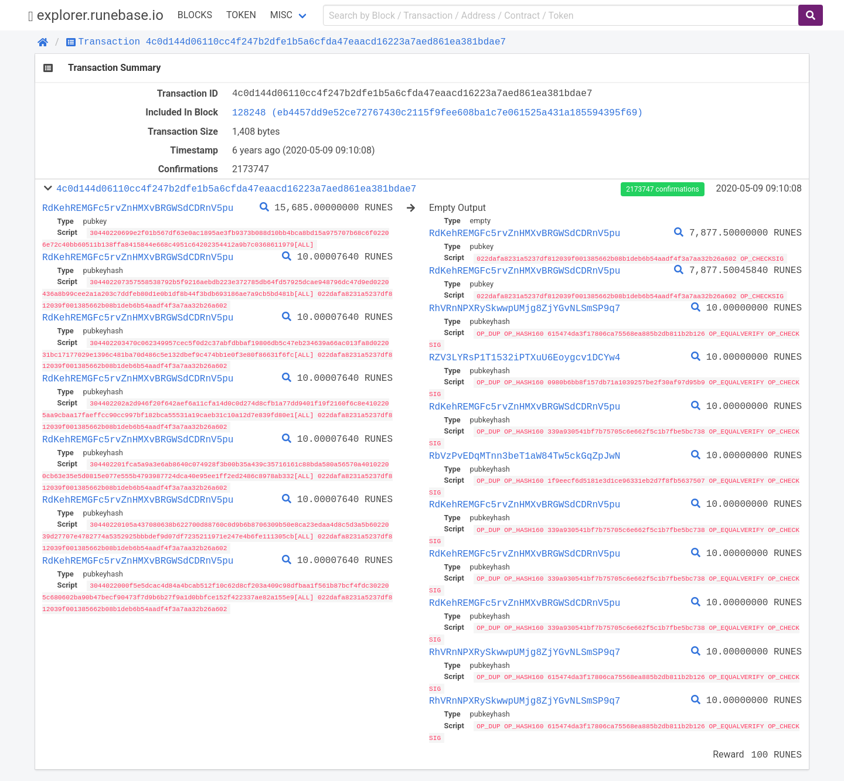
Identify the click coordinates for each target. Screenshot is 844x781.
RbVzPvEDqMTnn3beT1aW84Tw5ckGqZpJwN (524, 452)
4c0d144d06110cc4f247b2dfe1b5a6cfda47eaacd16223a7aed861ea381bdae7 (236, 188)
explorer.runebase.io (96, 15)
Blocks (195, 15)
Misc (281, 15)
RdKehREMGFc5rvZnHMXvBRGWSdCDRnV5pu (137, 208)
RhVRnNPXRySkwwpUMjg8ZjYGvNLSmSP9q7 (524, 307)
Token (241, 15)
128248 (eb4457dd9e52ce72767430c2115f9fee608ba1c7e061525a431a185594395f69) (437, 112)
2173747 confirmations (662, 189)
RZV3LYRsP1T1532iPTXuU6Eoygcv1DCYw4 (524, 356)
